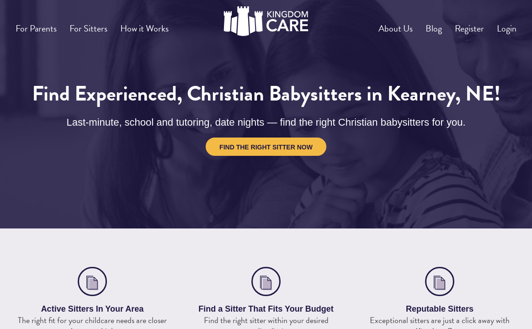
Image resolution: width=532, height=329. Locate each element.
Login (504, 24)
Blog (417, 24)
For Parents (40, 24)
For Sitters (99, 24)
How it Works (163, 24)
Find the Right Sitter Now (266, 147)
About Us (373, 24)
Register (459, 24)
